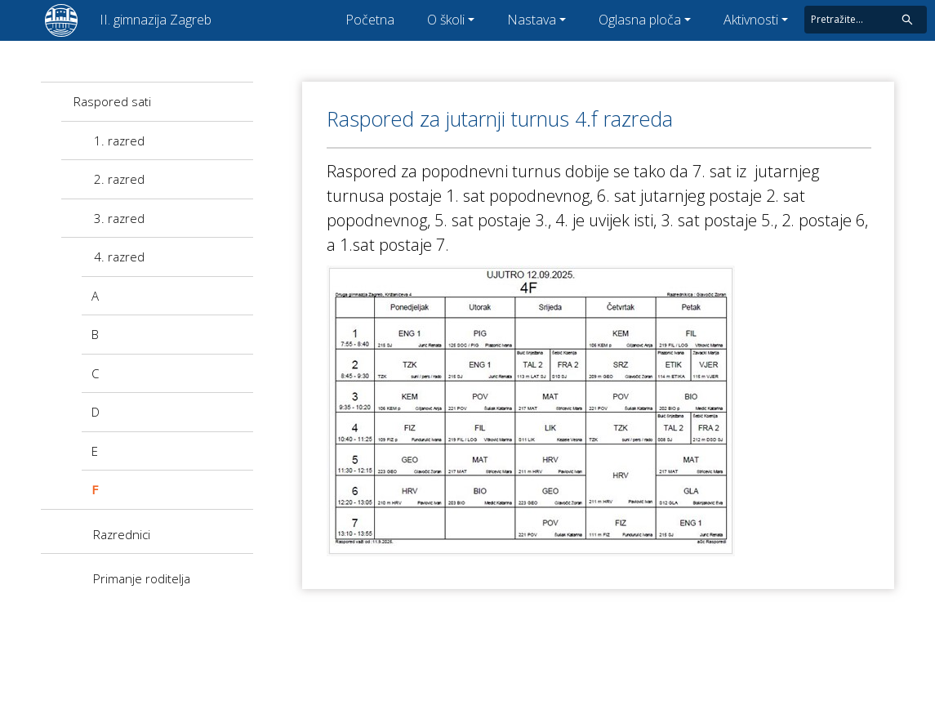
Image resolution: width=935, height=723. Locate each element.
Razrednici (121, 534)
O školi (446, 20)
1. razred (119, 140)
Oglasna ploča (640, 20)
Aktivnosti (751, 20)
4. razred (119, 256)
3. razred (119, 218)
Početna (369, 20)
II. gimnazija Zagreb (155, 20)
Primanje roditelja (141, 578)
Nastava (531, 20)
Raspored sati (112, 101)
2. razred (119, 179)
